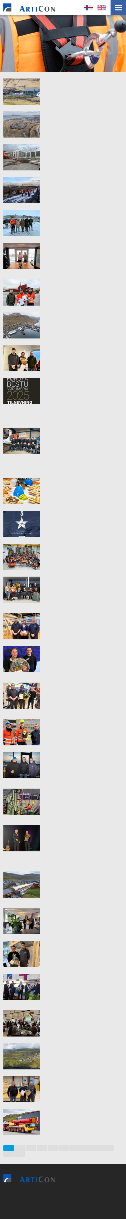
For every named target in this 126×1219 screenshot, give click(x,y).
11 (8, 1154)
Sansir (86, 1204)
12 (19, 1154)
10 (108, 1148)
